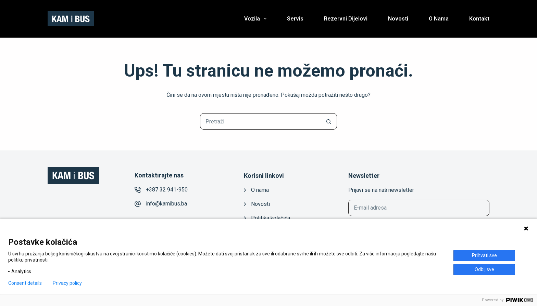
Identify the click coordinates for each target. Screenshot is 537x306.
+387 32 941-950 (167, 189)
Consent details (25, 283)
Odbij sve (484, 269)
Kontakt (479, 18)
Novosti (398, 18)
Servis (295, 18)
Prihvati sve (484, 255)
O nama (439, 18)
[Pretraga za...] (260, 121)
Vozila (256, 19)
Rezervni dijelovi (345, 18)
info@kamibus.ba (166, 203)
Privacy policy (67, 283)
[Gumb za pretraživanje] (329, 121)
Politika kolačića (270, 218)
